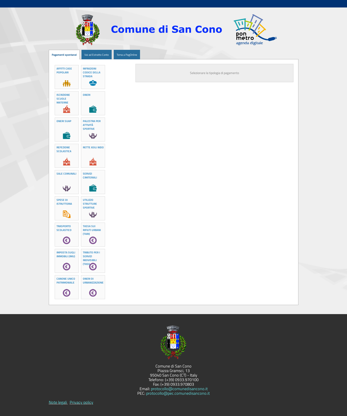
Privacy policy (81, 402)
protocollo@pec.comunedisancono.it (178, 393)
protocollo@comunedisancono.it (179, 389)
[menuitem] (79, 54)
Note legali (58, 402)
